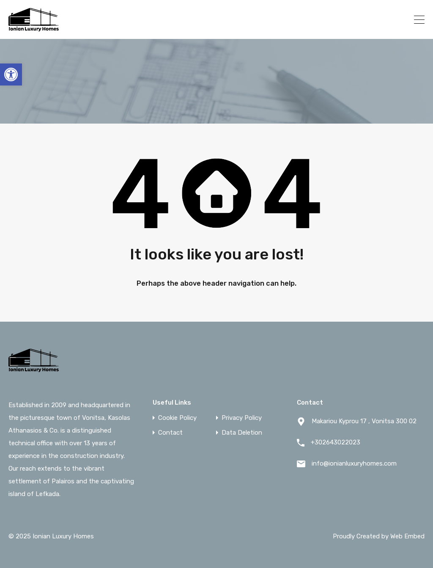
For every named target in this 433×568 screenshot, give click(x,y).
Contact (170, 433)
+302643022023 (371, 19)
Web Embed (407, 536)
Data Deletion (242, 433)
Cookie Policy (177, 418)
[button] (11, 74)
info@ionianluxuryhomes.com (354, 463)
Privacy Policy (242, 418)
